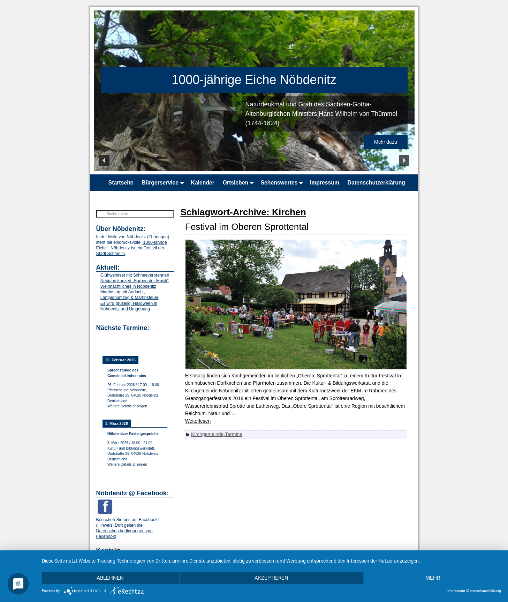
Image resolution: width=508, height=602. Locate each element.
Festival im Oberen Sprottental (247, 226)
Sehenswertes (283, 182)
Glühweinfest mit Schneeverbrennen (134, 275)
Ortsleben (240, 182)
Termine (233, 434)
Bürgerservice (164, 182)
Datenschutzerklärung (376, 183)
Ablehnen (110, 578)
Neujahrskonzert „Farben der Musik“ (134, 280)
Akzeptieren (271, 578)
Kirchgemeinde (207, 434)
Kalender (202, 183)
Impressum (324, 183)
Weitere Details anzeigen (127, 406)
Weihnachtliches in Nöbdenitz (128, 286)
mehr (432, 578)
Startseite (121, 183)
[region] (254, 90)
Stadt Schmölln (110, 253)
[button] (104, 160)
